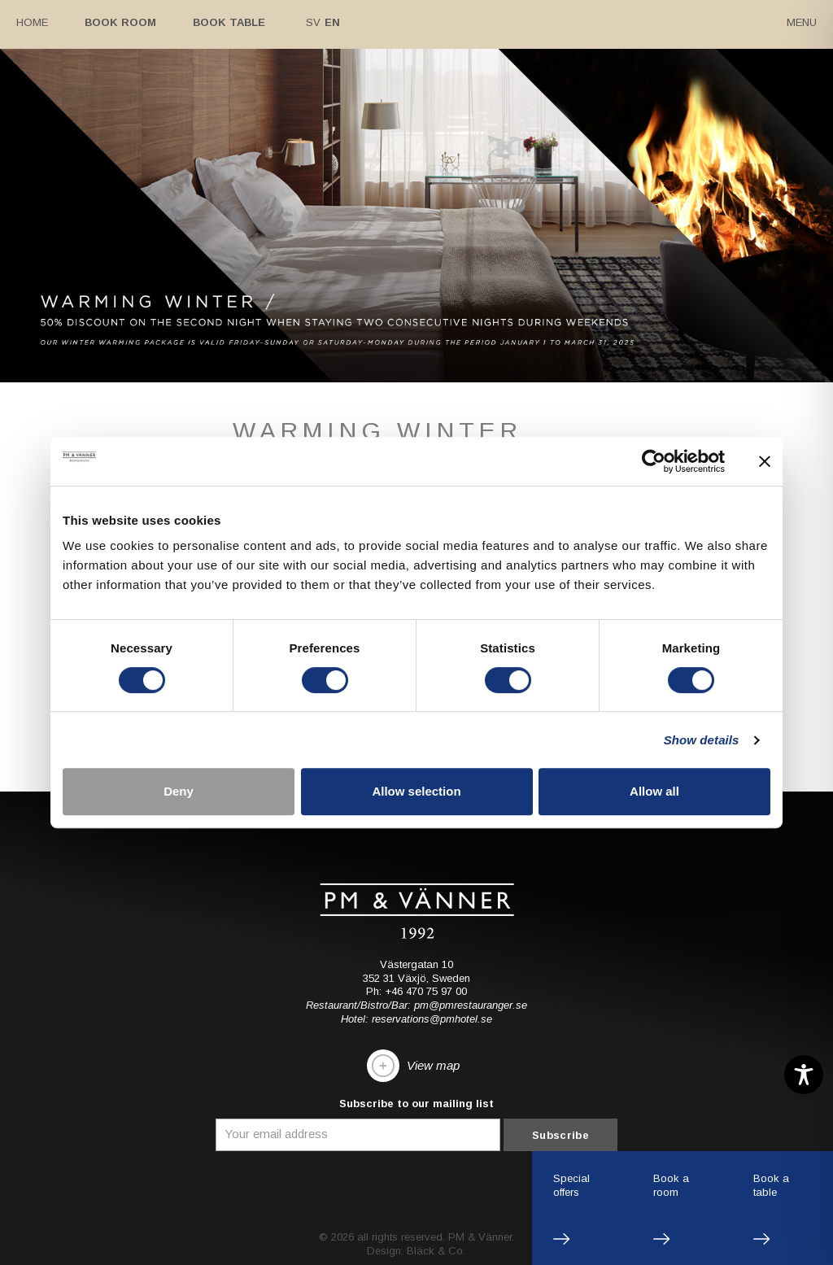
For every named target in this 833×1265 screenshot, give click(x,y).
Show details (701, 740)
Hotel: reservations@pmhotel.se (416, 1019)
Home (32, 22)
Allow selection (416, 791)
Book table (229, 22)
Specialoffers (571, 1185)
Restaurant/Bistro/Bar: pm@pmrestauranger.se (416, 1005)
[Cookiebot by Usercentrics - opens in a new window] (653, 461)
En (332, 22)
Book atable (771, 1185)
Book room (120, 22)
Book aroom (671, 1185)
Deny (179, 791)
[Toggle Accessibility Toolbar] (804, 1074)
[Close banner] (764, 461)
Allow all (654, 791)
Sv (313, 22)
